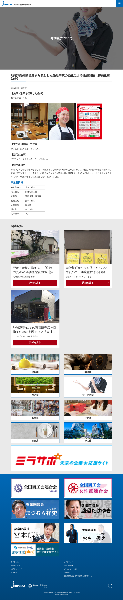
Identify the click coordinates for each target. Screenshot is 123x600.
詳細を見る (42, 282)
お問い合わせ (68, 565)
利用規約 (67, 572)
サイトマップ (68, 562)
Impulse (6, 3)
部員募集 (14, 572)
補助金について (16, 569)
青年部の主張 (15, 565)
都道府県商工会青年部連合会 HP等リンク (78, 576)
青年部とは (15, 562)
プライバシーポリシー (71, 569)
